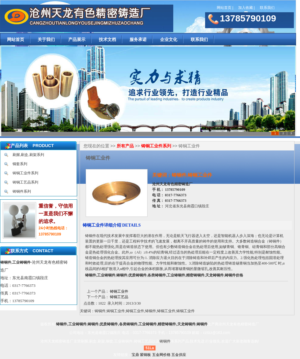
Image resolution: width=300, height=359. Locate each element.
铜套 (109, 341)
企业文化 (168, 39)
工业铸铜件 (123, 341)
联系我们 (268, 8)
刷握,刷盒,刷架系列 (28, 155)
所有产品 (125, 145)
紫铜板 (145, 355)
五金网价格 (161, 355)
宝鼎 (135, 355)
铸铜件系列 (22, 191)
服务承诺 (138, 39)
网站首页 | (225, 8)
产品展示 (76, 39)
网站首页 (15, 39)
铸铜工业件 (119, 291)
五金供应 (178, 355)
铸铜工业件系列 (25, 173)
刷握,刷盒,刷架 (93, 341)
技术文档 (107, 39)
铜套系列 (20, 164)
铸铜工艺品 (119, 297)
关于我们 (46, 39)
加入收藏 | (246, 8)
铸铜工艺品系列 (25, 182)
